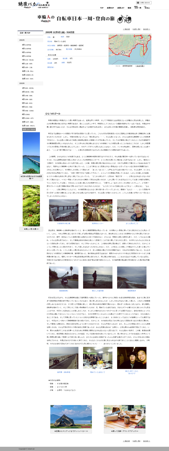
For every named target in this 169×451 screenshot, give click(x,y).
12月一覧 (136, 29)
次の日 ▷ (146, 29)
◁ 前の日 (126, 29)
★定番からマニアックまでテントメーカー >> (71, 431)
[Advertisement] (98, 88)
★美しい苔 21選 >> (31, 229)
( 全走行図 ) (140, 66)
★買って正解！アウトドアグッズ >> (124, 431)
